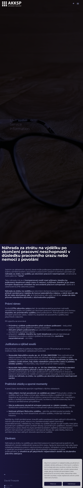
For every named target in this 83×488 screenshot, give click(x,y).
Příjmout (53, 484)
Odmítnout (71, 484)
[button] (78, 3)
